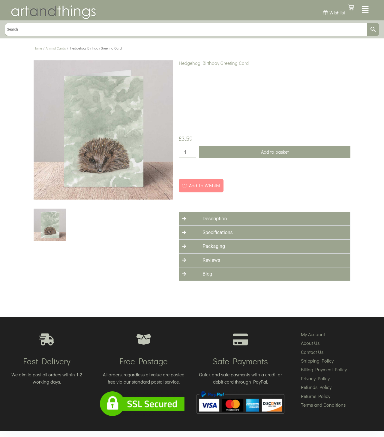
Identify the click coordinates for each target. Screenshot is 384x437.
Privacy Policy (315, 378)
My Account (313, 334)
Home (38, 48)
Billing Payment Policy (324, 369)
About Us (310, 343)
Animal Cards (56, 48)
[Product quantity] (187, 152)
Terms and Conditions (323, 405)
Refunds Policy (316, 387)
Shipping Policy (317, 360)
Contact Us (312, 352)
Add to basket (275, 152)
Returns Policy (315, 396)
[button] (365, 10)
